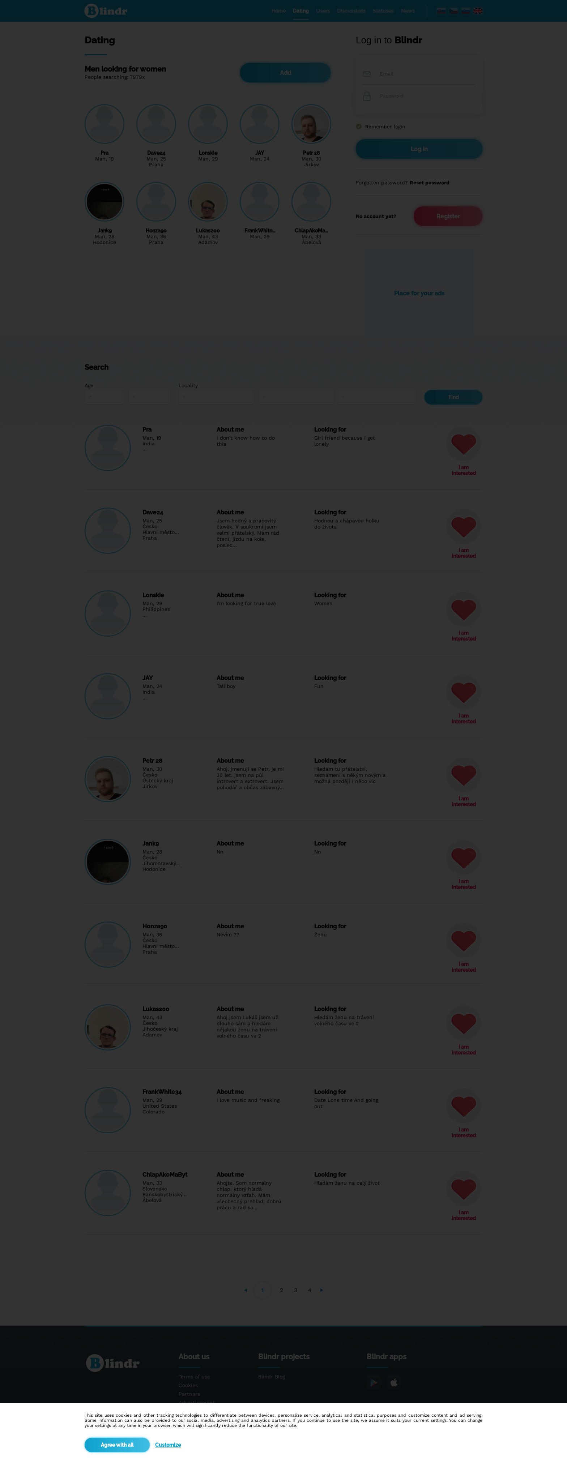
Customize (168, 1445)
